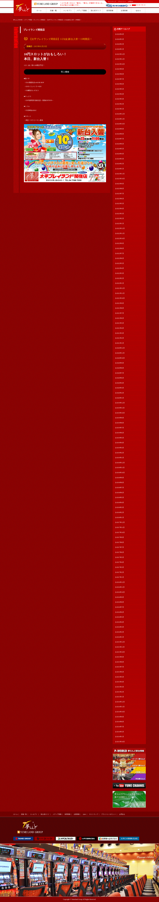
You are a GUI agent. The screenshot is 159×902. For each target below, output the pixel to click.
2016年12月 (121, 582)
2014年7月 (120, 727)
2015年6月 (120, 672)
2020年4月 (120, 383)
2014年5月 (120, 732)
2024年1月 (120, 169)
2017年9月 (120, 537)
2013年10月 (121, 742)
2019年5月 (120, 438)
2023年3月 (120, 214)
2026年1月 (120, 49)
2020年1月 (120, 398)
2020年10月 (121, 358)
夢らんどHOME (18, 20)
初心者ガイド (45, 814)
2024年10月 (121, 124)
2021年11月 (121, 293)
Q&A (84, 814)
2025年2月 (120, 104)
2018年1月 (120, 517)
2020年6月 (120, 378)
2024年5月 (120, 149)
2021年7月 (120, 313)
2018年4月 (120, 502)
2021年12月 (121, 288)
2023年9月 (120, 184)
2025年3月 (120, 99)
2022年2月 (120, 278)
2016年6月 (120, 612)
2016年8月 (120, 602)
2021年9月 (120, 303)
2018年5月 (120, 497)
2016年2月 (120, 632)
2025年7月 (120, 79)
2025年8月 (120, 74)
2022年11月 (121, 233)
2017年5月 (120, 557)
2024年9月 (120, 129)
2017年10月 (121, 532)
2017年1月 (120, 577)
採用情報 (67, 814)
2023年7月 (120, 194)
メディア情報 (28, 20)
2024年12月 (121, 114)
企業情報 (77, 814)
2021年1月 (120, 343)
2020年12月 (121, 348)
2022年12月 (121, 228)
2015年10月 (121, 652)
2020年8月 (120, 368)
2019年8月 (120, 423)
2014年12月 (121, 702)
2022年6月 (120, 258)
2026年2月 (120, 44)
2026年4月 (120, 34)
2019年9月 (120, 418)
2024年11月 (121, 119)
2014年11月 (121, 707)
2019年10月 (121, 413)
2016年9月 (120, 597)
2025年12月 (121, 54)
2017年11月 (121, 527)
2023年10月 (121, 179)
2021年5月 (120, 323)
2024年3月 (120, 159)
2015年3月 (120, 687)
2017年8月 (120, 542)
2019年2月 (120, 453)
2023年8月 (120, 188)
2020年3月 (120, 388)
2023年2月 (120, 218)
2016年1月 (120, 637)
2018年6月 (120, 493)
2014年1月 (120, 737)
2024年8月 (120, 134)
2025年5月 (120, 89)
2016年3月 (120, 627)
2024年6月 (120, 144)
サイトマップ (112, 1)
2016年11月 (121, 587)
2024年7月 (120, 139)
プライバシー (122, 1)
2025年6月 (120, 84)
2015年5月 (120, 677)
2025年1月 (120, 109)
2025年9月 (120, 69)
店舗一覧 (24, 814)
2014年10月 (121, 712)
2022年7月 (120, 253)
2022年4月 (120, 268)
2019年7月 (120, 428)
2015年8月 (120, 662)
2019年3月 (120, 448)
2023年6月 (120, 199)
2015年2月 (120, 692)
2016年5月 (120, 617)
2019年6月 (120, 433)
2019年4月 (120, 443)
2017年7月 (120, 547)
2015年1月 (120, 697)
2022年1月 (120, 283)
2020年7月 (120, 373)
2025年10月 (121, 64)
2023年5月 (120, 203)
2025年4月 (120, 94)
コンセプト (33, 814)
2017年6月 (120, 552)
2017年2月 (120, 572)
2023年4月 (120, 208)
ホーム (15, 814)
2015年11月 (121, 647)
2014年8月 (120, 722)
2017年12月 (121, 522)
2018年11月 (121, 467)
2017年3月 (120, 567)
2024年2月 (120, 164)
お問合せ (130, 1)
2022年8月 (120, 248)
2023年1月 (120, 223)
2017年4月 (120, 562)
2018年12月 (121, 463)
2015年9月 (120, 657)
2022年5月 (120, 263)
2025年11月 (121, 59)
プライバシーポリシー (108, 814)
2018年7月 (120, 487)
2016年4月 (120, 622)
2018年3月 (120, 507)
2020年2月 (120, 393)
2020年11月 (121, 353)
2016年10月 (121, 592)
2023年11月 (121, 174)
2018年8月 (120, 482)
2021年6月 (120, 318)
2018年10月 (121, 473)
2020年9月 (120, 363)
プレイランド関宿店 (39, 20)
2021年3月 (120, 333)
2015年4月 (120, 682)
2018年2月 (120, 512)
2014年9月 (120, 717)
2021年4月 (120, 328)
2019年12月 (121, 403)
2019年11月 (121, 408)
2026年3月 (120, 39)
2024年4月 (120, 154)
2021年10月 (121, 298)
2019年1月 (120, 458)
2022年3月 (120, 273)
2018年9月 (120, 478)
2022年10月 (121, 238)
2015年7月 (120, 667)
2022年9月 (120, 243)
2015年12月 (121, 642)
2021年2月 (120, 338)
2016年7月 (120, 607)
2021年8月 (120, 308)
